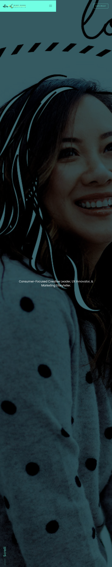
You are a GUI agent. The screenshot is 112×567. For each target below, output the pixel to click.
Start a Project (100, 7)
